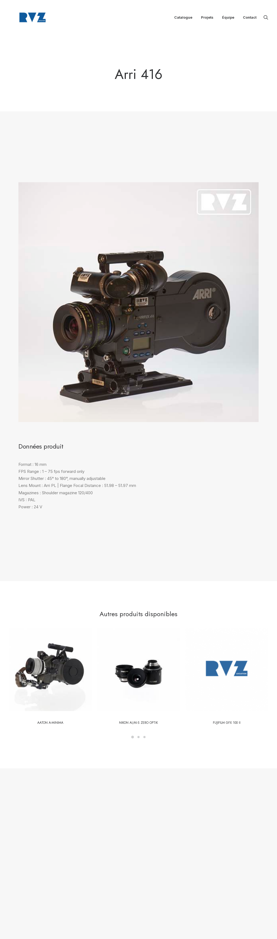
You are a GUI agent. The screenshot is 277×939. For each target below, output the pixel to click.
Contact (249, 18)
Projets (207, 18)
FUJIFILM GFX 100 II (226, 640)
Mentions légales (122, 863)
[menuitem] (183, 18)
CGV (112, 870)
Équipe (228, 18)
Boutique (115, 849)
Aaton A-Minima (50, 640)
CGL (124, 870)
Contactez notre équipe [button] (104, 744)
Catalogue (183, 18)
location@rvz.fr (176, 868)
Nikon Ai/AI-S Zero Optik (138, 640)
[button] (265, 18)
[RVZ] (28, 18)
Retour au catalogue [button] (176, 744)
